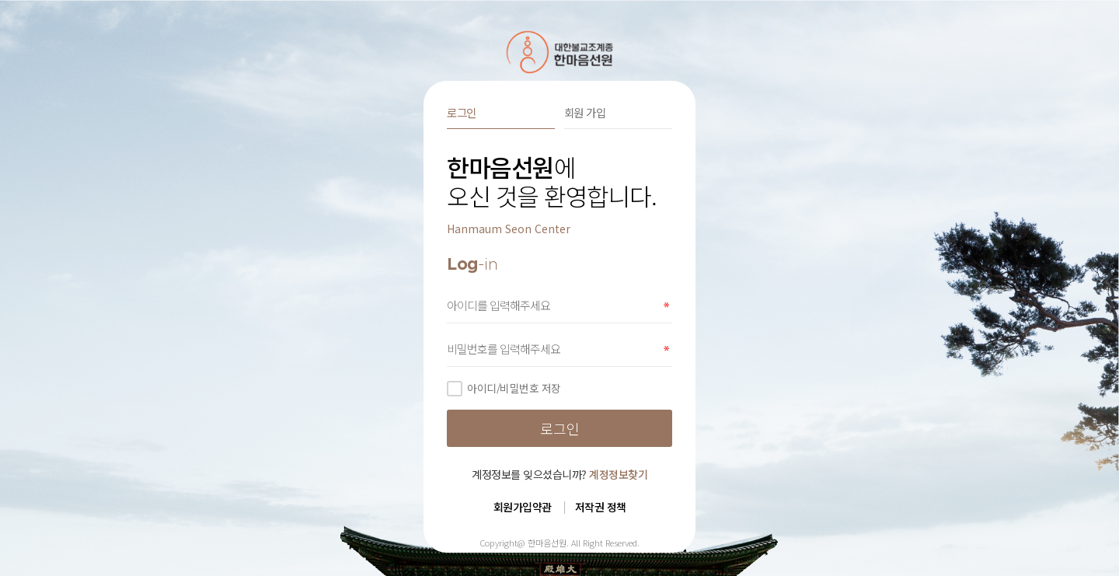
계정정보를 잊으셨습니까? (559, 474)
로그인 (461, 112)
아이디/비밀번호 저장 (504, 388)
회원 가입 (585, 112)
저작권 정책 (600, 507)
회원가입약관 (522, 507)
